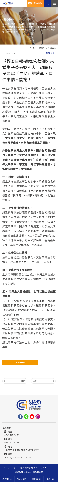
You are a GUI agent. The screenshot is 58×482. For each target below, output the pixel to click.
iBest (28, 472)
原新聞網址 (20, 362)
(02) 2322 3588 (11, 434)
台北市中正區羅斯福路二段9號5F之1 (21, 449)
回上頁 (53, 48)
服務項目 (22, 479)
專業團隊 (7, 479)
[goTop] (51, 479)
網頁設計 (19, 472)
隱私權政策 (38, 472)
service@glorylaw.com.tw (17, 457)
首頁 (33, 48)
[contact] (36, 479)
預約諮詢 (37, 3)
